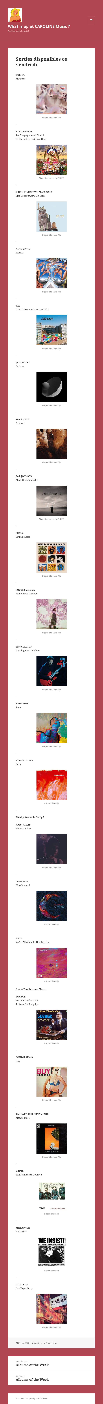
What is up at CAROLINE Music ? (39, 26)
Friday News (51, 1343)
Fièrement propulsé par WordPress (32, 1398)
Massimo (38, 1343)
